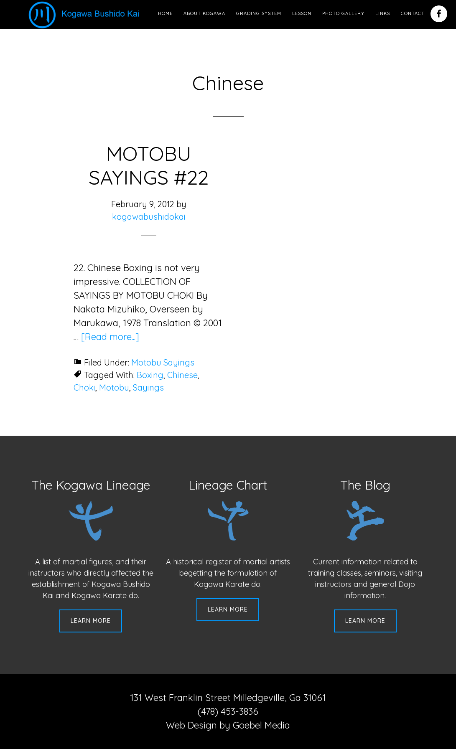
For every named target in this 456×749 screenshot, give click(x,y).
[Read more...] (110, 337)
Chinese (182, 375)
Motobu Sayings (162, 362)
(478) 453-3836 (228, 711)
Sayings (148, 387)
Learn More (91, 621)
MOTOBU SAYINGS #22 (149, 165)
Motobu (114, 387)
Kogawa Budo (86, 14)
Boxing (150, 375)
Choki (84, 387)
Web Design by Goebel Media (228, 725)
